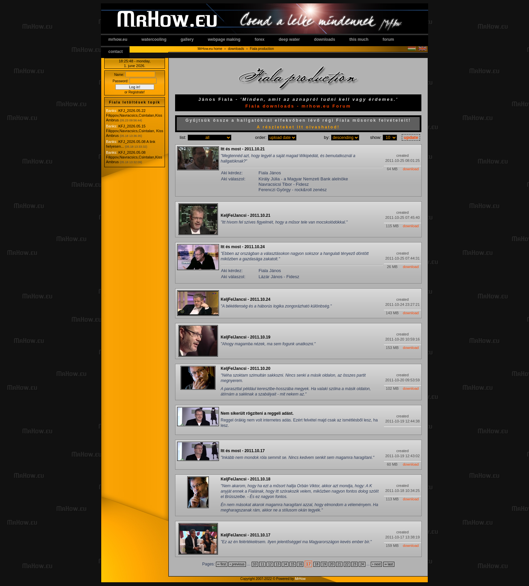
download (411, 169)
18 (316, 564)
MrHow (300, 579)
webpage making (224, 39)
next (376, 564)
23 (354, 564)
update (411, 137)
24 (362, 564)
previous (237, 564)
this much (358, 39)
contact (115, 51)
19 (324, 564)
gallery (187, 39)
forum (388, 39)
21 (339, 564)
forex (259, 39)
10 (255, 564)
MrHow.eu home (210, 49)
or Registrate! (134, 92)
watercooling (153, 39)
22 (347, 564)
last (389, 564)
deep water (289, 39)
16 (300, 564)
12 (270, 564)
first (221, 564)
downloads (324, 39)
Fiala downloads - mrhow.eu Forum (298, 106)
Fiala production (262, 49)
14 (285, 564)
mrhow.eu (117, 39)
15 (293, 564)
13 (277, 564)
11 (262, 564)
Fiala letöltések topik (134, 102)
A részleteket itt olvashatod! (298, 127)
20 (332, 564)
